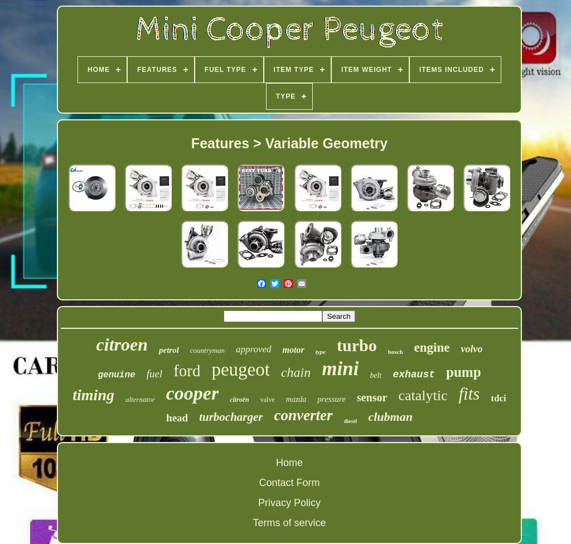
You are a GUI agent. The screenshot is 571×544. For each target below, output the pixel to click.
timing (93, 395)
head (177, 418)
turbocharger (231, 417)
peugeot (240, 370)
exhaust (414, 374)
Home (289, 462)
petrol (169, 350)
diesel (350, 421)
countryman (207, 350)
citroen (122, 344)
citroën (239, 400)
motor (293, 349)
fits (469, 394)
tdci (498, 398)
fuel (155, 374)
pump (463, 372)
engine (432, 347)
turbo (357, 345)
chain (296, 372)
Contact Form (289, 482)
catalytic (422, 395)
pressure (331, 399)
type (321, 351)
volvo (471, 348)
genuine (116, 375)
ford (186, 371)
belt (375, 375)
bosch (395, 351)
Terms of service (289, 522)
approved (254, 349)
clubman (390, 417)
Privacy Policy (289, 502)
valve (267, 400)
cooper (192, 393)
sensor (372, 397)
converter (303, 415)
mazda (296, 399)
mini (340, 369)
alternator (140, 399)
